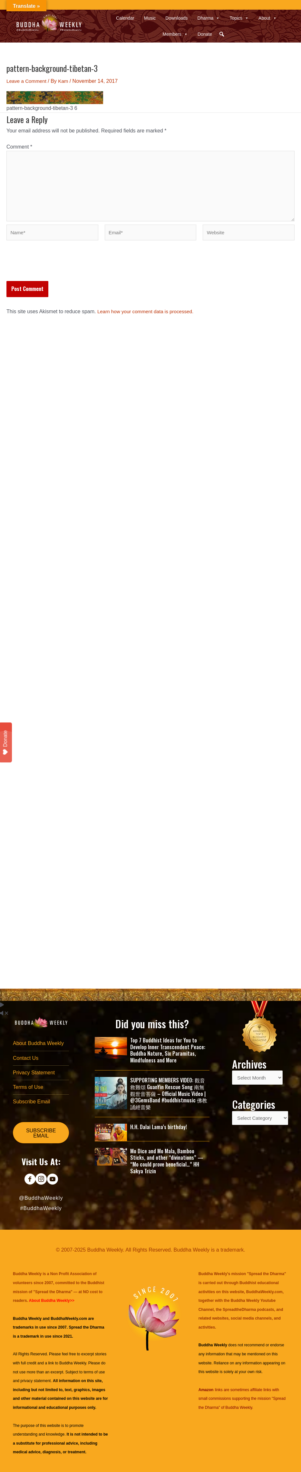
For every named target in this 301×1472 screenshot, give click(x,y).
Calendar (125, 18)
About (267, 18)
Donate (205, 34)
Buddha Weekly (72, 1363)
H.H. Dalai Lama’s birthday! (158, 1124)
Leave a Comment (27, 81)
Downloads (176, 18)
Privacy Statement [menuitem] (34, 1071)
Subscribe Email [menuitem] (31, 1101)
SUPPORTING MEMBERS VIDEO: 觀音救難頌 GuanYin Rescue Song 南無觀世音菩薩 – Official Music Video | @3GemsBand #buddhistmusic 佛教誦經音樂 (168, 1091)
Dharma (209, 18)
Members (175, 34)
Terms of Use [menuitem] (28, 1086)
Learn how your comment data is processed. (148, 316)
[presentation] (55, 269)
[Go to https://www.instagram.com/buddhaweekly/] (41, 1179)
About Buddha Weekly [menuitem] (38, 1041)
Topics (239, 18)
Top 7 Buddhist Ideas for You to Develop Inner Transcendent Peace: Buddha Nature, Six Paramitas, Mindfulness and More (167, 1048)
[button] (222, 34)
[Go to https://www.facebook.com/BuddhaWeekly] (29, 1179)
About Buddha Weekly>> (51, 1300)
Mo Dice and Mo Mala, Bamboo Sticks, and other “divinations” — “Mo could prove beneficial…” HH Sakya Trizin (166, 1159)
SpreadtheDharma (239, 1309)
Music (150, 18)
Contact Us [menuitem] (25, 1056)
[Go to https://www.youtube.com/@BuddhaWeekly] (52, 1179)
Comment (19, 147)
